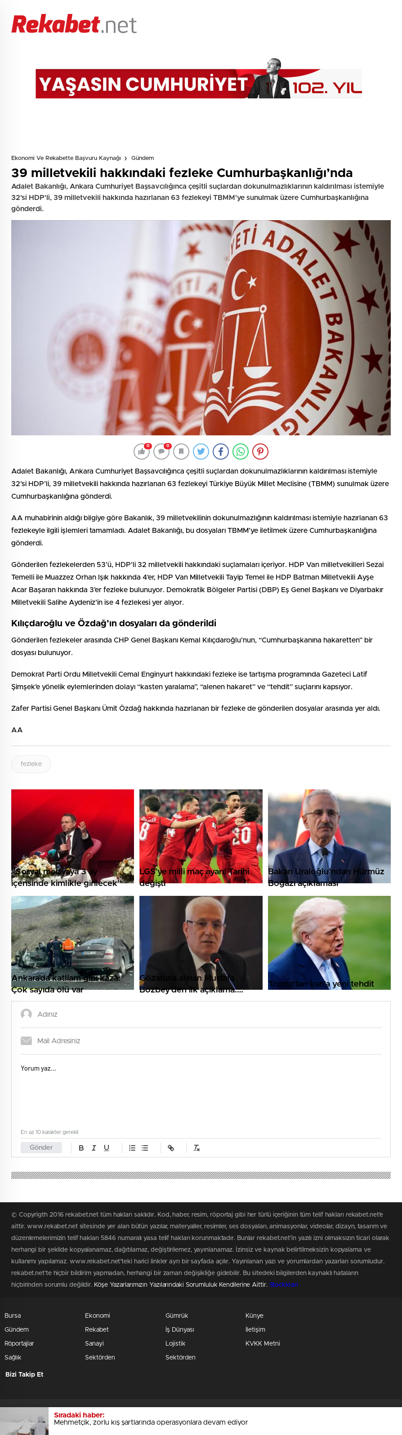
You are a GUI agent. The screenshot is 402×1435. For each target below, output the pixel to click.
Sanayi (94, 1344)
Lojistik (175, 1344)
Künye (255, 1316)
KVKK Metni (263, 1344)
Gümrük (176, 1316)
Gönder (41, 1147)
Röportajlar (19, 1344)
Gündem (142, 158)
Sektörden (100, 1358)
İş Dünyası (179, 1330)
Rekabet (97, 1330)
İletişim (255, 1330)
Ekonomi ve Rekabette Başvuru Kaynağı (66, 158)
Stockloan (283, 1285)
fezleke (31, 764)
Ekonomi (97, 1316)
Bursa (12, 1316)
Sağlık (13, 1358)
